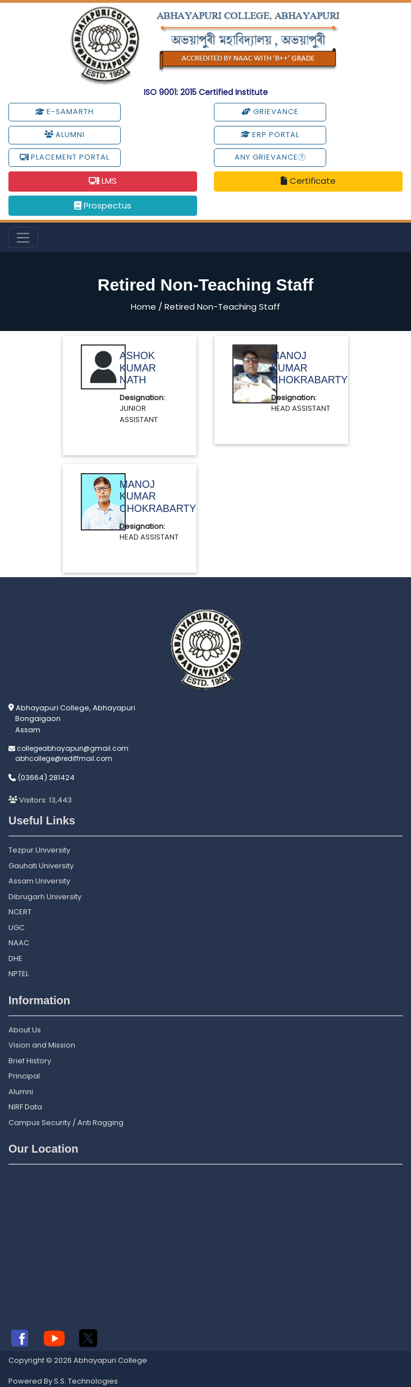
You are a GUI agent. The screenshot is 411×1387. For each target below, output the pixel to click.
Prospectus (102, 205)
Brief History (29, 1060)
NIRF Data (25, 1107)
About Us (24, 1030)
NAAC (18, 942)
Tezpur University (39, 850)
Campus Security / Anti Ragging (66, 1122)
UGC (16, 927)
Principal (24, 1076)
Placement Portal (64, 157)
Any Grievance (270, 157)
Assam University (39, 881)
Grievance (269, 111)
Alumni (64, 134)
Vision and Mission (41, 1045)
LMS (103, 181)
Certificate (308, 181)
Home (143, 306)
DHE (15, 958)
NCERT (19, 911)
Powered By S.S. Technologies (63, 1381)
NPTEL (18, 973)
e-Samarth (64, 111)
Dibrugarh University (44, 896)
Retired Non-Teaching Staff (222, 306)
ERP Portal (270, 134)
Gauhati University (41, 865)
